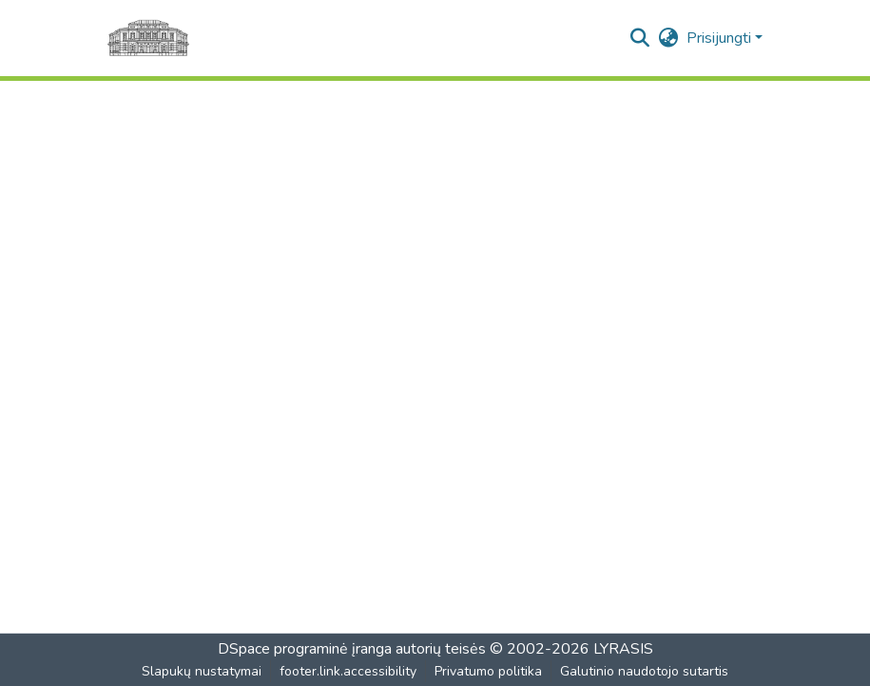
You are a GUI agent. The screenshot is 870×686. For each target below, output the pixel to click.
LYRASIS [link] (623, 648)
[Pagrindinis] (148, 38)
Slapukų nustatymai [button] (201, 671)
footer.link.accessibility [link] (348, 671)
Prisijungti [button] (720, 38)
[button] (640, 38)
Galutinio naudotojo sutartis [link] (644, 671)
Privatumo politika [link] (488, 671)
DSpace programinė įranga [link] (305, 648)
